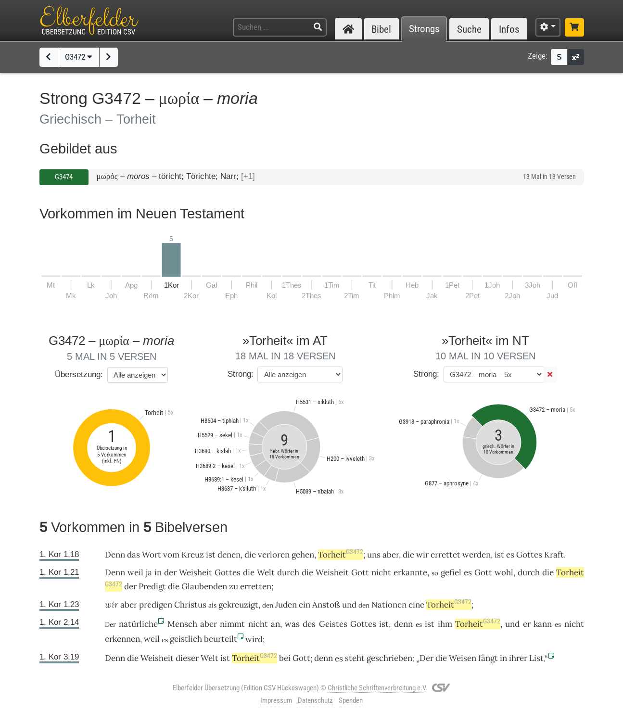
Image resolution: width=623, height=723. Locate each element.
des (309, 624)
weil (135, 572)
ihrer (518, 658)
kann (543, 624)
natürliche (138, 624)
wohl (504, 572)
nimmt (232, 624)
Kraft (554, 554)
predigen (155, 604)
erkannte (410, 572)
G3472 (78, 57)
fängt (488, 658)
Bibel (381, 29)
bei (285, 658)
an (275, 624)
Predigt (152, 586)
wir (111, 604)
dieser (187, 658)
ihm (445, 624)
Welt (266, 572)
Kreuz (192, 554)
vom (171, 554)
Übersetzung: (79, 374)
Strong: (241, 374)
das (133, 554)
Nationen (389, 604)
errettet (445, 554)
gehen (303, 554)
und (349, 604)
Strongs (424, 29)
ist (211, 554)
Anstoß (326, 604)
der (170, 572)
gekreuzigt (238, 604)
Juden (286, 604)
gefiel (451, 572)
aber (390, 554)
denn (403, 624)
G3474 (64, 177)
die (250, 554)
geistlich (186, 639)
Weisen (462, 658)
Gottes (529, 554)
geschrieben (389, 658)
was (292, 624)
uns (374, 554)
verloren (274, 554)
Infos (509, 29)
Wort (151, 554)
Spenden (351, 700)
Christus (190, 604)
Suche (469, 29)
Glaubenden (204, 586)
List (536, 658)
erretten (255, 586)
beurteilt (220, 639)
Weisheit (195, 572)
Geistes (333, 624)
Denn (115, 554)
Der (426, 658)
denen (229, 554)
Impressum (276, 700)
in (158, 572)
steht (355, 658)
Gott (360, 572)
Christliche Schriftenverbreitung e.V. (377, 688)
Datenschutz (315, 700)
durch (288, 572)
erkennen (122, 639)
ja (149, 572)
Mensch (182, 624)
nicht (381, 572)
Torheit (340, 554)
